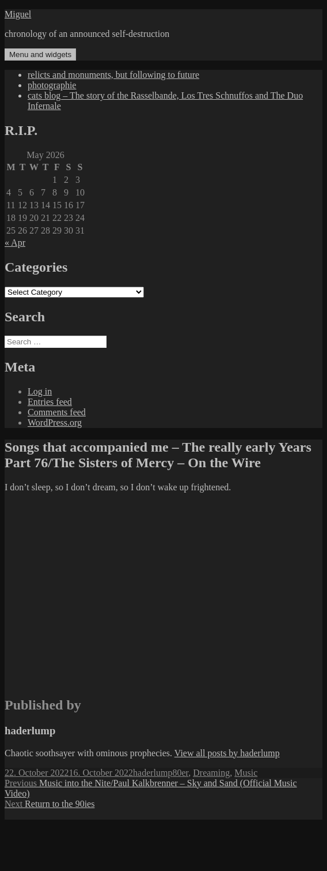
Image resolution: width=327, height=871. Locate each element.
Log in (40, 391)
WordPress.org (55, 422)
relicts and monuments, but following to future (113, 75)
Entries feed (50, 402)
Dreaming (211, 773)
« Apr (15, 242)
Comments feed (57, 412)
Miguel (18, 14)
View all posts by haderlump (227, 753)
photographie (52, 85)
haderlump (152, 773)
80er (180, 773)
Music (245, 773)
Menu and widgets (40, 54)
